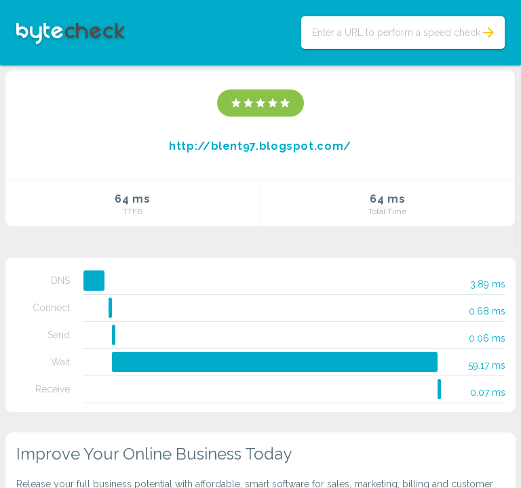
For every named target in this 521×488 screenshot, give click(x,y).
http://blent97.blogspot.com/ (260, 146)
